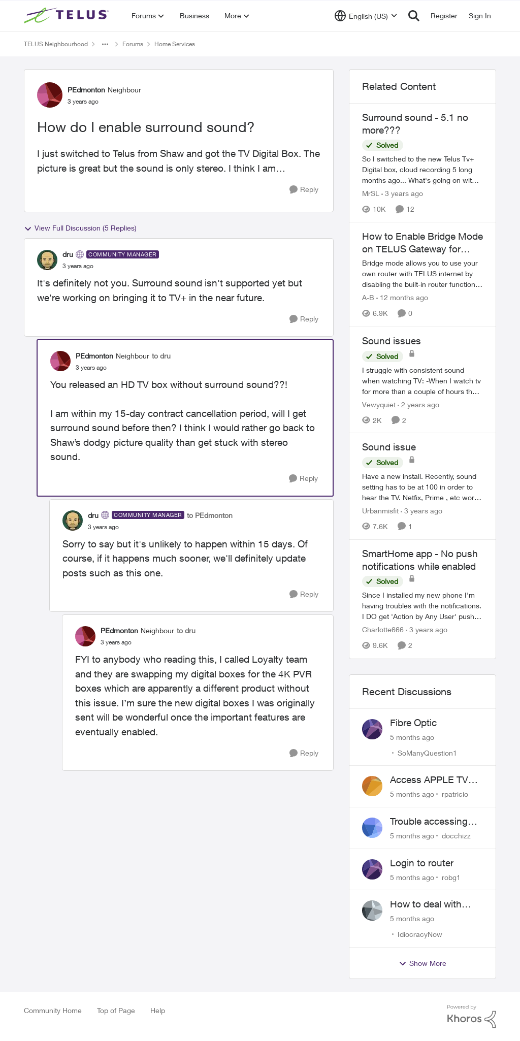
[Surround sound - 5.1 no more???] (422, 169)
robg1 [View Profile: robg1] (451, 876)
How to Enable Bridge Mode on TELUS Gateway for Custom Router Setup (422, 243)
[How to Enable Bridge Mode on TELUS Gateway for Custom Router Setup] (422, 274)
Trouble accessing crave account (429, 822)
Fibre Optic (413, 722)
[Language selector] (366, 16)
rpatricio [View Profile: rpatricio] (455, 794)
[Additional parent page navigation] (105, 44)
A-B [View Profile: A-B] (368, 298)
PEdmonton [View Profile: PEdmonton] (86, 89)
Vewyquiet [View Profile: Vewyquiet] (379, 404)
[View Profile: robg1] (372, 869)
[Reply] (303, 190)
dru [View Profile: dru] (67, 254)
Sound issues (391, 340)
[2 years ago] (418, 404)
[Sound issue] (422, 487)
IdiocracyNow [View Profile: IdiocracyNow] (420, 934)
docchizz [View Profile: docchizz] (456, 835)
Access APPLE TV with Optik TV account (429, 780)
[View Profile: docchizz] (372, 828)
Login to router (421, 862)
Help (157, 1010)
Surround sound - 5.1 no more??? (415, 124)
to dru (161, 355)
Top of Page (116, 1010)
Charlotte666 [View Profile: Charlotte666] (383, 630)
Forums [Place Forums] (132, 44)
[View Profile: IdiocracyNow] (372, 910)
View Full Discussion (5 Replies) (80, 228)
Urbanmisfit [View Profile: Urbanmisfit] (380, 510)
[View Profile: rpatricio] (372, 786)
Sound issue (389, 446)
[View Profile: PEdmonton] (49, 95)
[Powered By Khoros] (471, 1016)
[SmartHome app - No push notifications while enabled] (422, 606)
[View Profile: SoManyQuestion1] (372, 729)
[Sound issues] (422, 380)
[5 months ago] (412, 736)
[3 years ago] (402, 193)
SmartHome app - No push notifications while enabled (420, 560)
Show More (422, 963)
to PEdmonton (210, 515)
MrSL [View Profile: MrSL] (370, 193)
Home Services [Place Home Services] (174, 44)
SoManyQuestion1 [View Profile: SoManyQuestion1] (427, 752)
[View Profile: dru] (47, 260)
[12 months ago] (402, 297)
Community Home (53, 1010)
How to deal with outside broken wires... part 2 (426, 904)
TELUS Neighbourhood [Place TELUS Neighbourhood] (56, 44)
